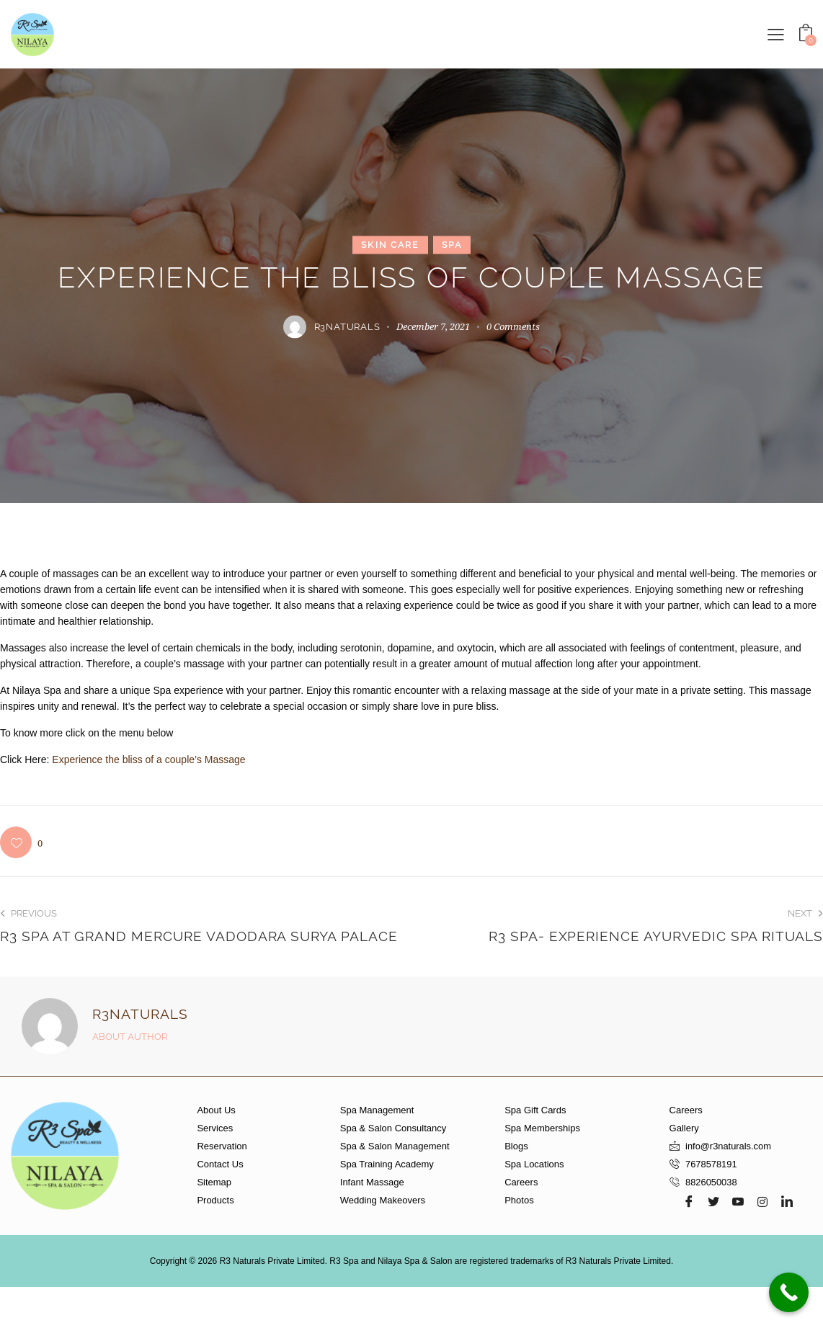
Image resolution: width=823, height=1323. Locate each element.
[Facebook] (689, 1201)
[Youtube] (738, 1201)
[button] (776, 33)
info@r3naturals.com (728, 1146)
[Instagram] (762, 1201)
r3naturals (140, 1014)
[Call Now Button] (789, 1292)
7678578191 (711, 1164)
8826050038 (711, 1182)
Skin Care (390, 244)
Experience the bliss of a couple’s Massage (148, 759)
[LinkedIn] (787, 1201)
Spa (452, 244)
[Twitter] (713, 1201)
